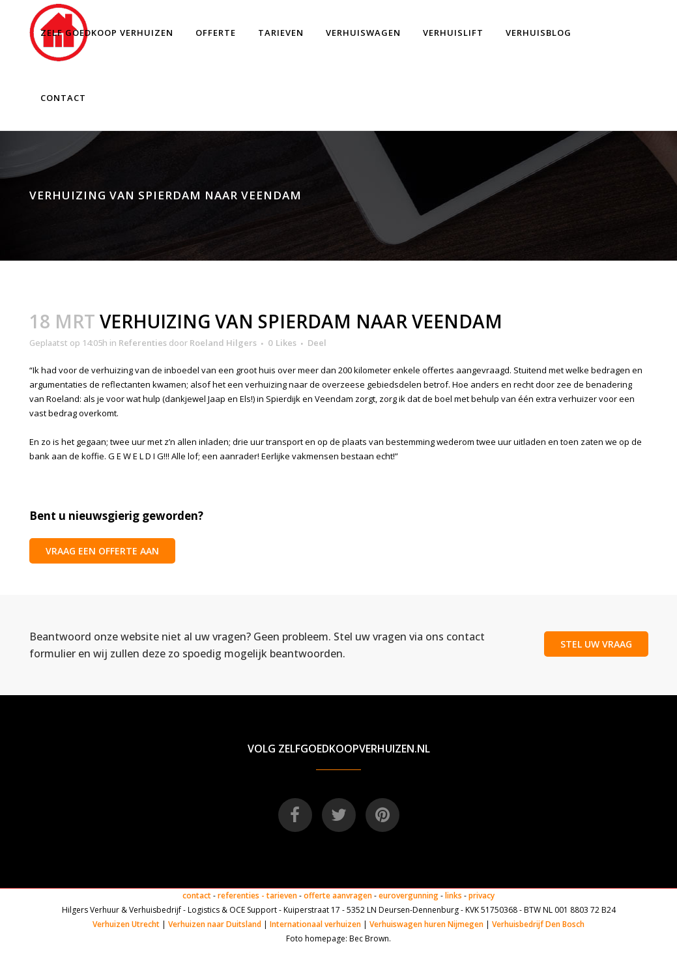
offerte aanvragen (338, 895)
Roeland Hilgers (223, 343)
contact (196, 895)
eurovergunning (409, 895)
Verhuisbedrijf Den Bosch (538, 924)
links (453, 895)
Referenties (143, 343)
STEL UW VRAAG (596, 644)
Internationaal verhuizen (316, 924)
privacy (481, 895)
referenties (238, 895)
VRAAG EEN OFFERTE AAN (102, 551)
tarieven (281, 895)
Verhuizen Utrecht (126, 924)
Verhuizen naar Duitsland (214, 924)
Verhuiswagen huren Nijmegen (426, 924)
